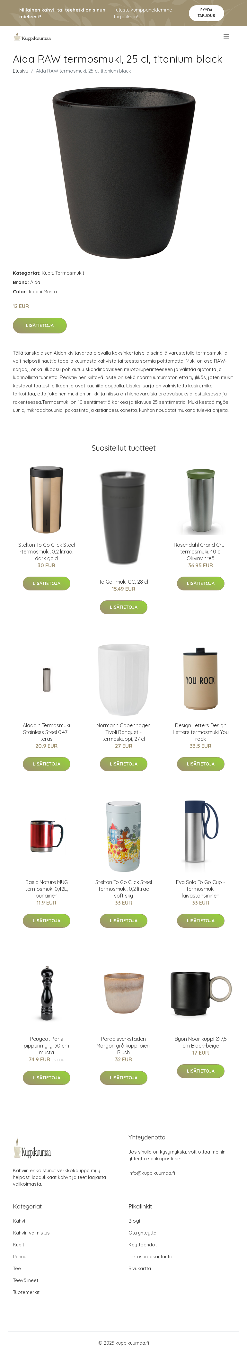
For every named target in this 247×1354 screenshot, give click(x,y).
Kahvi (19, 1221)
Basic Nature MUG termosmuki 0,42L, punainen (46, 889)
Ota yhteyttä (142, 1233)
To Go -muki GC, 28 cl (123, 582)
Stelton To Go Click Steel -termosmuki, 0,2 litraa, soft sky (123, 889)
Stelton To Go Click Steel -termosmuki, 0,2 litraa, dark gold (46, 552)
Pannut (20, 1256)
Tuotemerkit (26, 1292)
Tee (17, 1268)
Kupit (47, 273)
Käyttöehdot (142, 1245)
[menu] (226, 36)
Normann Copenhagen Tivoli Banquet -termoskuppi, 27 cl (123, 732)
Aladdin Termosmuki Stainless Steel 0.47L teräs (46, 732)
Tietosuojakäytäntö (150, 1256)
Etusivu (20, 71)
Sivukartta (139, 1268)
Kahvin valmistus (31, 1233)
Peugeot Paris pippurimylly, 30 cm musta (46, 1046)
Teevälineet (25, 1280)
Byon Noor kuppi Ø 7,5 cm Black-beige (201, 1042)
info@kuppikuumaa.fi (151, 1173)
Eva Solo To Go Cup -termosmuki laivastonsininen (200, 889)
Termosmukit (69, 273)
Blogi (134, 1221)
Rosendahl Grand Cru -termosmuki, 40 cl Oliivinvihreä (201, 552)
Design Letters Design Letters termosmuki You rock (201, 732)
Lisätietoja (40, 325)
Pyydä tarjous (206, 12)
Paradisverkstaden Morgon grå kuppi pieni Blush (123, 1046)
